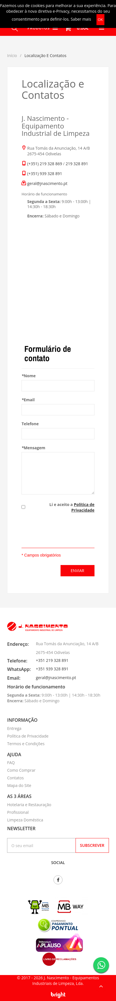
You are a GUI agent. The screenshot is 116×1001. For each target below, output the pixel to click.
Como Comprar (21, 770)
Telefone (30, 423)
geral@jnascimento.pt (47, 183)
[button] (75, 28)
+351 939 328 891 (52, 668)
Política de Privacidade (82, 507)
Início (12, 55)
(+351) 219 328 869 (44, 163)
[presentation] (65, 531)
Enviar (77, 570)
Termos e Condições (25, 743)
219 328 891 (77, 163)
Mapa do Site (19, 785)
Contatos (15, 777)
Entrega (14, 728)
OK (100, 19)
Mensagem (33, 447)
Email (28, 399)
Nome (29, 375)
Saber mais (81, 19)
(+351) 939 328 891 (44, 173)
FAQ (11, 762)
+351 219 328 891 (52, 660)
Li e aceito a (72, 507)
